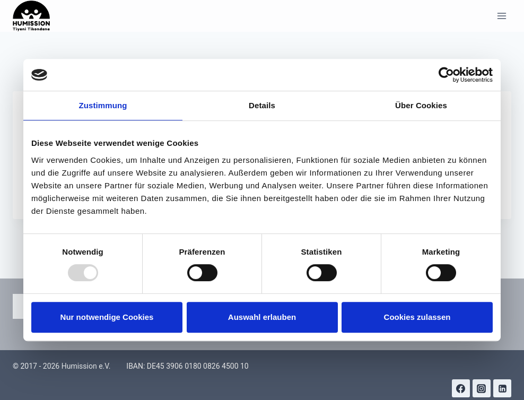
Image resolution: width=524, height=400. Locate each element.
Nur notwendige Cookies (107, 316)
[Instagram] (482, 388)
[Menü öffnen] (501, 15)
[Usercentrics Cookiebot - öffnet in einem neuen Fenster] (446, 75)
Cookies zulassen (417, 316)
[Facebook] (461, 388)
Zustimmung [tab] (103, 105)
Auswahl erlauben (262, 316)
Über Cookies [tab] (421, 105)
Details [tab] (262, 105)
